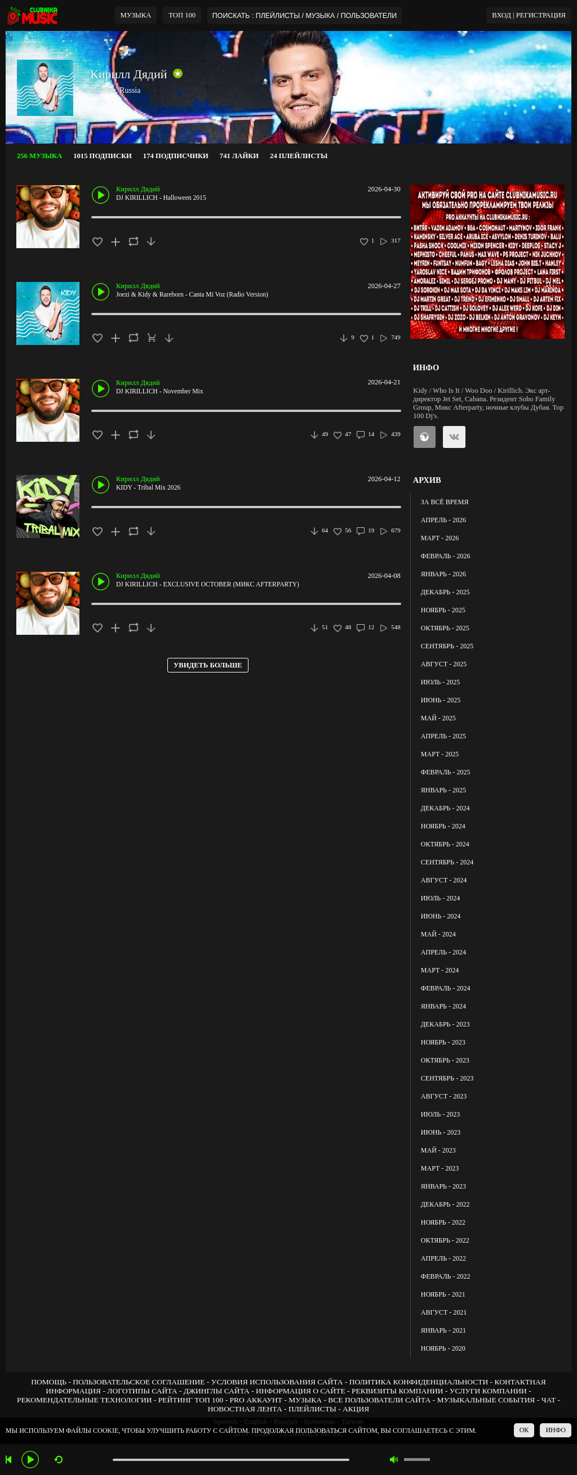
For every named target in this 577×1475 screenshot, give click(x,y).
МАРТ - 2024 (440, 970)
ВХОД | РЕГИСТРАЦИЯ (529, 15)
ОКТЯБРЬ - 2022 (445, 1240)
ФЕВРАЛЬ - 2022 (446, 1276)
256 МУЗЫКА (39, 156)
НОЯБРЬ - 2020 (443, 1348)
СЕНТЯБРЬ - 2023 (447, 1078)
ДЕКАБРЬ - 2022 (445, 1204)
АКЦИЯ (356, 1409)
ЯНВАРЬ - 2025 (443, 790)
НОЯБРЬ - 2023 (443, 1042)
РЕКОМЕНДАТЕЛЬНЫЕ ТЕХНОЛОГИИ (84, 1400)
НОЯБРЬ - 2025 (443, 610)
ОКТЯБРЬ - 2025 (445, 628)
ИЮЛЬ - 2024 (440, 898)
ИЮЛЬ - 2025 (440, 682)
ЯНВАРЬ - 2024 (443, 1006)
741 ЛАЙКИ (239, 156)
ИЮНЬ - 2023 (441, 1132)
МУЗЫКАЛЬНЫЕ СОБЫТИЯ (486, 1400)
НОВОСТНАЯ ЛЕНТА (245, 1409)
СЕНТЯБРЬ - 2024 (447, 862)
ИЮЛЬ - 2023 (440, 1114)
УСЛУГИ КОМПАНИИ (488, 1391)
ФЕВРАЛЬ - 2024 (446, 988)
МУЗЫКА (136, 15)
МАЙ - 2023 (438, 1150)
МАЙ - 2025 (438, 718)
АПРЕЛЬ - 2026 (443, 520)
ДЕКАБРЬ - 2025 (445, 592)
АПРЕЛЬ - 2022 (443, 1258)
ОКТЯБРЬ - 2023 (445, 1060)
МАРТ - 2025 (440, 754)
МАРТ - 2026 (440, 538)
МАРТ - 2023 (440, 1168)
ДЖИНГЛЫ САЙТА (217, 1391)
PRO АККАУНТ (256, 1400)
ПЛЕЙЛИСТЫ (312, 1409)
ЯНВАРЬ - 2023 (443, 1186)
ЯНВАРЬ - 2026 (443, 574)
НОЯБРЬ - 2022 (443, 1222)
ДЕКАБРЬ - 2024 (445, 808)
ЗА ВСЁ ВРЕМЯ (445, 502)
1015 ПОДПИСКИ (102, 156)
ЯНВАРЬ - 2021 (443, 1330)
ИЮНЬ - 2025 (441, 700)
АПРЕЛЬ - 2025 (443, 736)
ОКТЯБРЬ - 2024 (445, 844)
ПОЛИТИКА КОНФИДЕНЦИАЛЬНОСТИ (418, 1382)
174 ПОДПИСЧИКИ (175, 156)
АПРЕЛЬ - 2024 (443, 952)
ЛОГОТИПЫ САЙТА (142, 1391)
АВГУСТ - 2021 (444, 1312)
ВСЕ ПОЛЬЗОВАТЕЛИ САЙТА (379, 1400)
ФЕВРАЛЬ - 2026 (446, 556)
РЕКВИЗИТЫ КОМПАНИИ (397, 1391)
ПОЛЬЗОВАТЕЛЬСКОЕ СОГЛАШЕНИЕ (139, 1382)
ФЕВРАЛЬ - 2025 (446, 772)
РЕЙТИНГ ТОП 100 (191, 1400)
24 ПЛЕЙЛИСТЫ (298, 156)
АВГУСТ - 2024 (444, 880)
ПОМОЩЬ (48, 1382)
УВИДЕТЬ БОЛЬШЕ (208, 665)
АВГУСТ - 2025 (444, 664)
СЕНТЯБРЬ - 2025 (447, 646)
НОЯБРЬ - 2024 (443, 826)
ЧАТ (549, 1400)
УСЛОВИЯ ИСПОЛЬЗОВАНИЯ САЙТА (277, 1382)
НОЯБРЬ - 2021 (443, 1294)
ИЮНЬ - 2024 (441, 916)
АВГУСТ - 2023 (444, 1096)
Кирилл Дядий (128, 74)
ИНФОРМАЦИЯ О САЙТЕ (300, 1391)
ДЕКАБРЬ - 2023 (445, 1024)
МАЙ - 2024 (438, 934)
